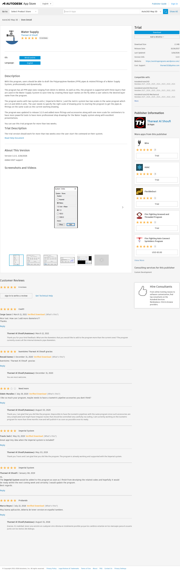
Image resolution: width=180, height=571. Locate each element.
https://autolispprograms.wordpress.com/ (162, 61)
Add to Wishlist (157, 37)
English (46, 4)
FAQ (100, 568)
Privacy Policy (52, 568)
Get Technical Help (44, 295)
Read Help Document (14, 138)
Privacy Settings (120, 568)
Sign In (174, 3)
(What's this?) (52, 314)
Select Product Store (21, 11)
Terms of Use (86, 568)
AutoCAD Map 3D (10, 19)
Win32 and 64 (30, 57)
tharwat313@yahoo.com (169, 65)
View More (139, 260)
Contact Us (108, 568)
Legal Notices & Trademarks (69, 568)
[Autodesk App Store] (19, 4)
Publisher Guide (159, 3)
